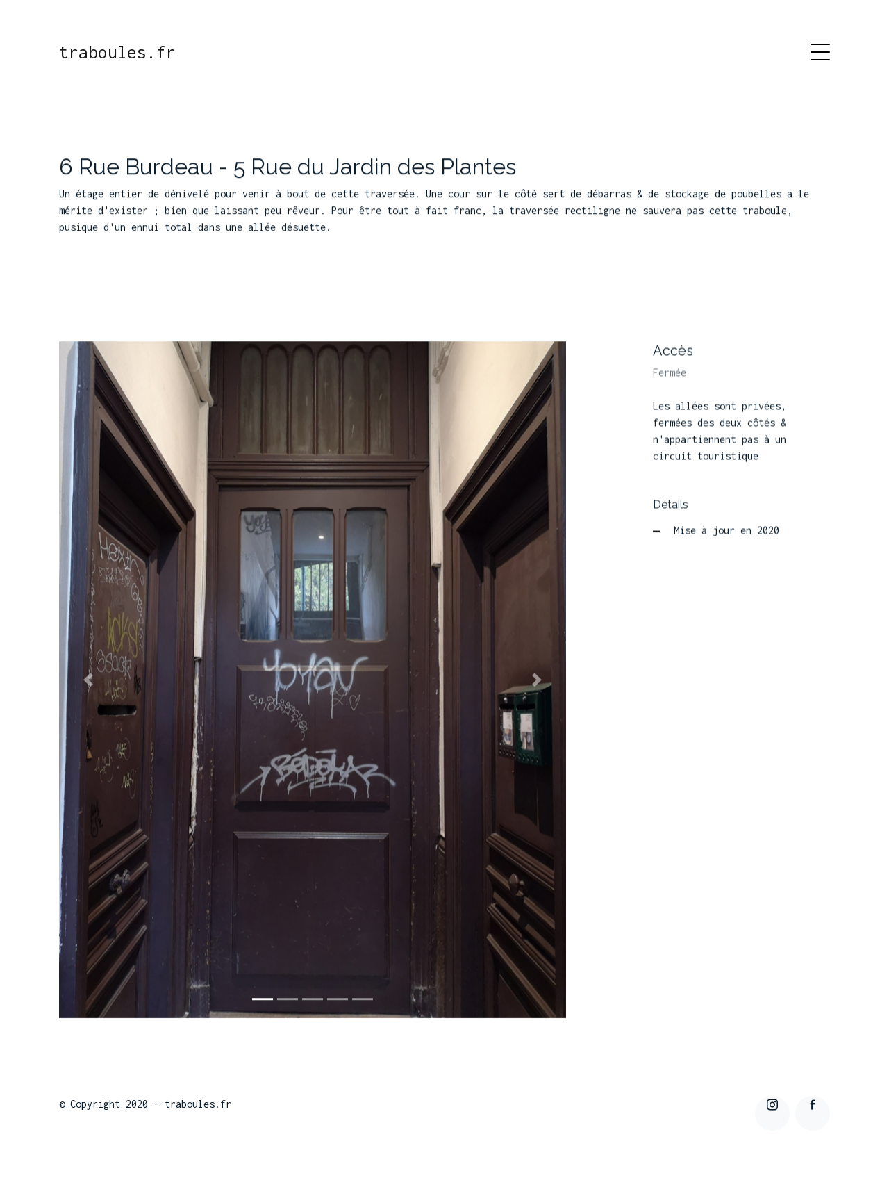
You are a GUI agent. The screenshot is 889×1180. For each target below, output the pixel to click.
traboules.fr (117, 52)
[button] (88, 681)
